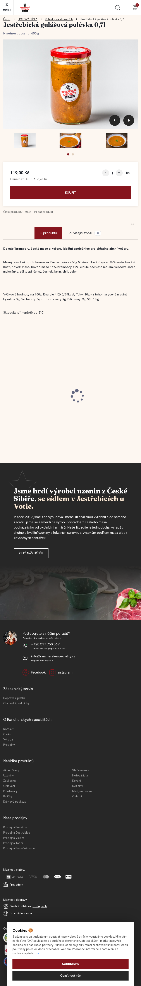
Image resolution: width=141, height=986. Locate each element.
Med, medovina (82, 791)
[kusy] (112, 173)
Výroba (8, 739)
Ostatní (77, 796)
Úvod (6, 19)
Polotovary (10, 791)
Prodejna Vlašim (13, 838)
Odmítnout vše (70, 975)
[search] (117, 9)
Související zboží (84, 233)
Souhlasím (70, 964)
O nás (7, 734)
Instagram (60, 672)
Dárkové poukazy (14, 801)
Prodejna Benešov (15, 827)
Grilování (9, 786)
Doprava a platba (14, 698)
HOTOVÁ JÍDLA (27, 19)
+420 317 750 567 (45, 644)
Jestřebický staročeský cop (30, 389)
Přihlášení (126, 7)
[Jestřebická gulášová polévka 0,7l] (70, 84)
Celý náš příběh (31, 553)
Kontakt (8, 729)
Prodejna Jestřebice (16, 832)
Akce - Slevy (11, 770)
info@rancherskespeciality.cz (53, 656)
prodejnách (39, 906)
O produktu (48, 233)
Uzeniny (8, 775)
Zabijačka (9, 781)
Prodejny (9, 745)
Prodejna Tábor (13, 843)
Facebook (34, 672)
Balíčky (7, 796)
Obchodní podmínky (16, 703)
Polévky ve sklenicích (59, 19)
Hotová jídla (80, 775)
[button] (68, 154)
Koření (76, 781)
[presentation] (114, 120)
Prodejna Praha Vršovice (19, 848)
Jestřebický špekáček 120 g (100, 389)
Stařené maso (81, 770)
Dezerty (77, 786)
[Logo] (25, 7)
